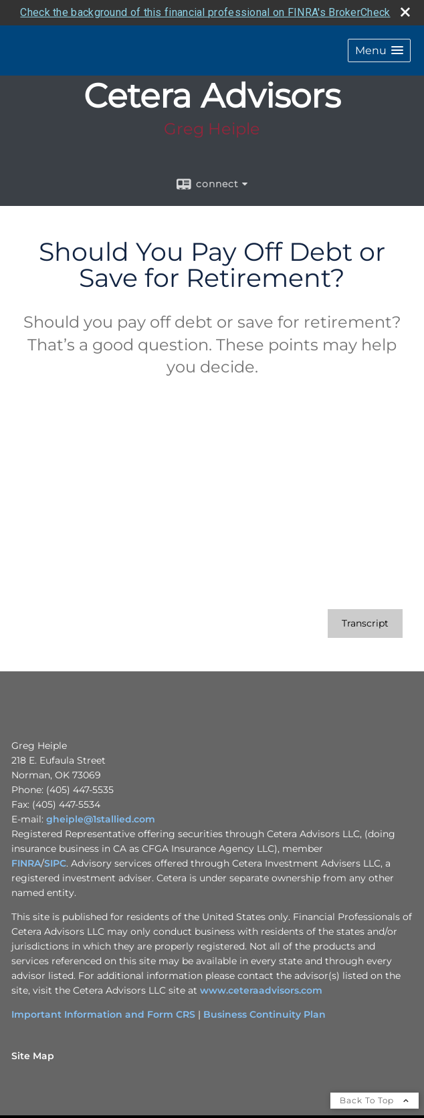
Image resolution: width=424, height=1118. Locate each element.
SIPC (55, 863)
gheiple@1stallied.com (100, 818)
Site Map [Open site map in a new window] (32, 1055)
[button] (379, 50)
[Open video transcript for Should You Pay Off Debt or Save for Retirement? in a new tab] (365, 622)
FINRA (26, 863)
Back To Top (374, 1100)
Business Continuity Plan (264, 1014)
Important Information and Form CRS (103, 1014)
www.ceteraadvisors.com (261, 990)
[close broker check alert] (405, 11)
